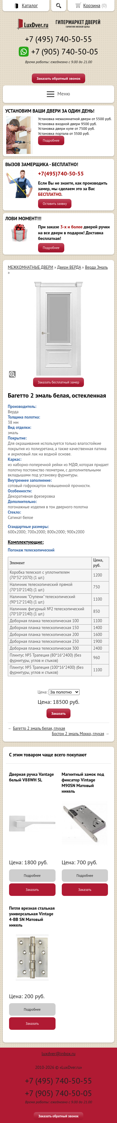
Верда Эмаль (96, 267)
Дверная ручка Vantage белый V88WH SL (31, 777)
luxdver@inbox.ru (58, 1053)
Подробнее (51, 140)
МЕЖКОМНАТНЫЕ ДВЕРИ (30, 267)
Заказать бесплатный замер (58, 382)
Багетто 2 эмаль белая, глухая (39, 728)
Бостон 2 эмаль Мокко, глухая (78, 733)
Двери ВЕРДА (69, 267)
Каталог (30, 5)
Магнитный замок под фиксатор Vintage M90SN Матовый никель (83, 782)
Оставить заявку (55, 203)
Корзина (91, 5)
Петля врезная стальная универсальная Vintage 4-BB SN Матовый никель (32, 916)
